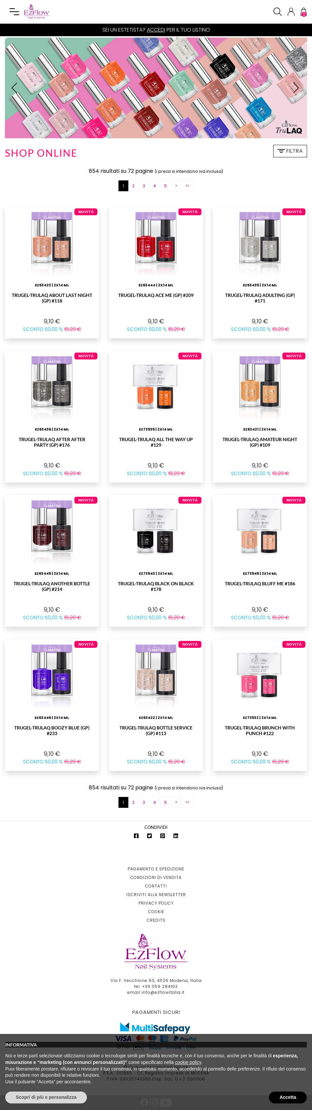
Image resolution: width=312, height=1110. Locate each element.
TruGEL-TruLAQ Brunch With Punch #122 (260, 730)
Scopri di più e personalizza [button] (46, 1097)
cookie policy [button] (188, 1062)
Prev (17, 92)
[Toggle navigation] (14, 11)
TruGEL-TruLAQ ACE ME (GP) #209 (156, 295)
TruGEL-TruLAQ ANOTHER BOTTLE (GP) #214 (51, 586)
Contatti (156, 886)
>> (187, 186)
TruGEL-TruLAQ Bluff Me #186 (260, 583)
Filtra (290, 151)
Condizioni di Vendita (156, 877)
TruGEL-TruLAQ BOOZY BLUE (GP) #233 (52, 730)
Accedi (156, 30)
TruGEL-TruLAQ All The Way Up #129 (156, 442)
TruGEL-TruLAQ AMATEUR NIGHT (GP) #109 (259, 442)
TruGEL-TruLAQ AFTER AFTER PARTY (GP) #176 (52, 442)
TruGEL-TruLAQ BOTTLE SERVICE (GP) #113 (156, 730)
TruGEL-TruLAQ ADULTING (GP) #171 (260, 298)
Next (298, 92)
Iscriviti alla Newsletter (156, 894)
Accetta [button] (287, 1097)
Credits (156, 920)
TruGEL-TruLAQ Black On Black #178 (156, 586)
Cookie (156, 911)
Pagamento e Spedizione (156, 869)
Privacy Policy (156, 903)
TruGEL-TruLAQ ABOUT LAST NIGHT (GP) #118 (52, 298)
